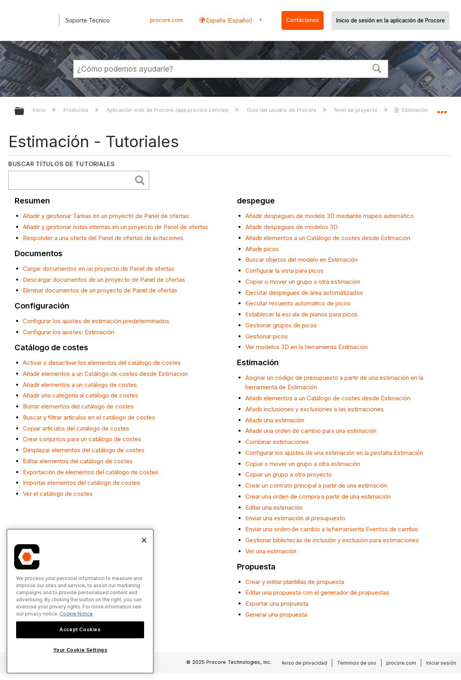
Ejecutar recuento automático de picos (297, 303)
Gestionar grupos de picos (281, 325)
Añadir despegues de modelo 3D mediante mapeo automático (329, 216)
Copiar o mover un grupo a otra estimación (302, 281)
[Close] (144, 540)
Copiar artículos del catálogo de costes (76, 428)
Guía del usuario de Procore (282, 110)
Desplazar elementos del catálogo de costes (83, 450)
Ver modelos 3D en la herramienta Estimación (306, 347)
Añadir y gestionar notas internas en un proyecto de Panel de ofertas (115, 227)
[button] (377, 68)
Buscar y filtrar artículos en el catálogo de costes (89, 417)
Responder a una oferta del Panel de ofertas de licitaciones (103, 238)
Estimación (412, 110)
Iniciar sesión (441, 663)
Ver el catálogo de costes (58, 493)
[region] (80, 601)
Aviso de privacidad (304, 663)
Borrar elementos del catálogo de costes (78, 406)
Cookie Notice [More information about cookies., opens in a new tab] (76, 614)
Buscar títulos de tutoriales (61, 164)
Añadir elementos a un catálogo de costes (80, 384)
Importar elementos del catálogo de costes (81, 482)
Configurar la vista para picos (284, 270)
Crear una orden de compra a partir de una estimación (318, 496)
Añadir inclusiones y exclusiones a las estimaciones (314, 409)
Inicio (40, 110)
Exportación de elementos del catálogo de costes (90, 472)
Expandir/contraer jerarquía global (24, 111)
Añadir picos (262, 249)
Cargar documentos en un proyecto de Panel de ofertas (98, 268)
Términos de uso (356, 663)
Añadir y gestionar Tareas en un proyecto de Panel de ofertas (106, 216)
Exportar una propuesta (276, 603)
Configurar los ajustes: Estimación (68, 332)
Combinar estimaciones (277, 441)
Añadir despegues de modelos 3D (291, 227)
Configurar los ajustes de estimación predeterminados (96, 321)
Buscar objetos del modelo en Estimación (301, 259)
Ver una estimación (270, 551)
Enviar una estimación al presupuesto (295, 518)
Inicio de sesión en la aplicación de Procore (390, 20)
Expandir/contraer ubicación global (441, 109)
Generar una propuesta (276, 614)
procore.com (166, 20)
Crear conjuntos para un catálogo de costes (82, 439)
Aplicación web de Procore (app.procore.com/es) (168, 110)
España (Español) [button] (228, 20)
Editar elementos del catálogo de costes (78, 461)
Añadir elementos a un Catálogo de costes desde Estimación (105, 373)
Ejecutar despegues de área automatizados (304, 292)
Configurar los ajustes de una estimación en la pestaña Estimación (334, 452)
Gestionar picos (266, 336)
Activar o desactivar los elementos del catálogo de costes (102, 362)
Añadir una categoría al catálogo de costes (80, 395)
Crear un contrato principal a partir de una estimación (316, 485)
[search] (72, 180)
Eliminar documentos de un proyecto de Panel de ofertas (100, 290)
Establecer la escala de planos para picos (301, 314)
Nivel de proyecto (356, 110)
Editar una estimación (274, 507)
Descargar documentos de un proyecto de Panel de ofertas (104, 279)
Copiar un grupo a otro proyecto (288, 474)
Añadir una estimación (274, 420)
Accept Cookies (79, 629)
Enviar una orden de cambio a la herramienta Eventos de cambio (331, 529)
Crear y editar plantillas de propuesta (294, 582)
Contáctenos (302, 20)
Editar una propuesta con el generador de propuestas (317, 592)
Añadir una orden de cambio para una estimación (310, 430)
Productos (76, 110)
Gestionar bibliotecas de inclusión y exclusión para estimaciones (332, 540)
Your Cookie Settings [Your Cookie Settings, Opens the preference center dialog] (80, 650)
